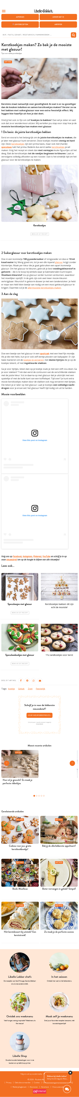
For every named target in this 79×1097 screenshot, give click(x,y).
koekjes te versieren (33, 359)
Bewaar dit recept (40, 234)
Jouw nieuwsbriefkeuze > (39, 715)
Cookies (36, 1083)
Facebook (17, 556)
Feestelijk (40, 688)
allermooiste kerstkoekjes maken (44, 287)
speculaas (6, 147)
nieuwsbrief (11, 559)
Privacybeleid (39, 724)
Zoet (30, 688)
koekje (11, 688)
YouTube (46, 556)
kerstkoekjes (17, 144)
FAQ (72, 1083)
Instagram (27, 556)
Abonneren (33, 1087)
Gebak (21, 688)
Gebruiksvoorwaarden (22, 1083)
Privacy (8, 1083)
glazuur (59, 262)
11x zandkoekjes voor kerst (59, 655)
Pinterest (37, 556)
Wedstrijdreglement (18, 1087)
